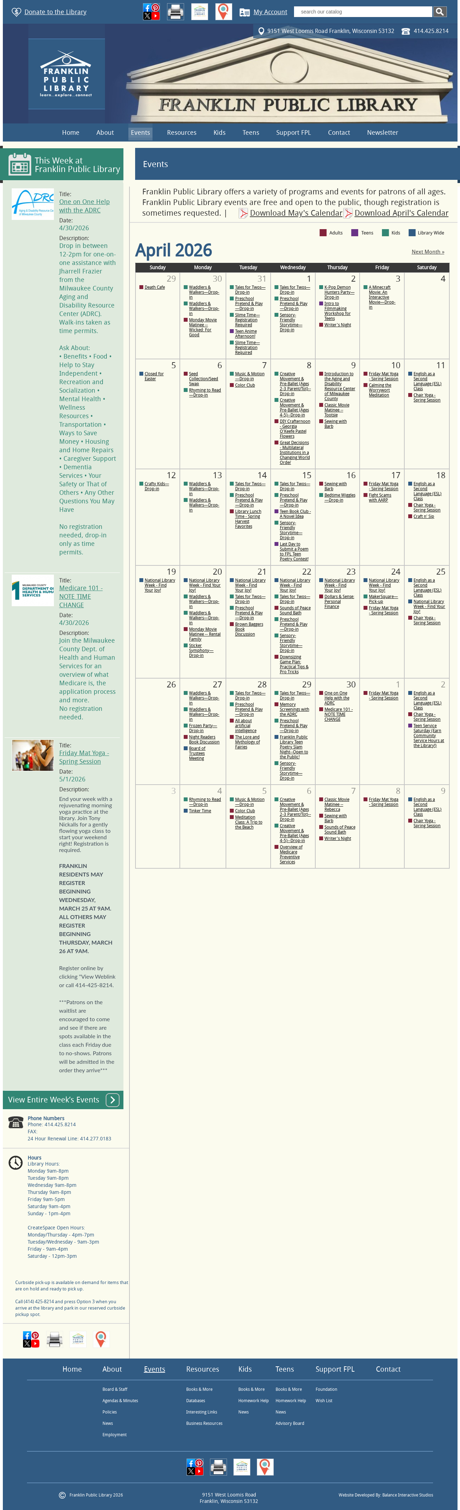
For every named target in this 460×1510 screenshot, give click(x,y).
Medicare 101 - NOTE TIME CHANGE (81, 596)
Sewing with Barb (336, 424)
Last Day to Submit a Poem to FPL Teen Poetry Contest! (294, 552)
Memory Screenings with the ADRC (294, 709)
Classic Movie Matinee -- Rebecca (337, 804)
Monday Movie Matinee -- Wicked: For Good (203, 327)
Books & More (199, 1389)
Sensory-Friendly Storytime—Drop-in (291, 322)
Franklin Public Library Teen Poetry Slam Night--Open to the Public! (294, 747)
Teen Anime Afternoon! (246, 334)
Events (140, 133)
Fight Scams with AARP (380, 498)
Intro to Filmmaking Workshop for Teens (338, 311)
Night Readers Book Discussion (204, 740)
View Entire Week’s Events (53, 1100)
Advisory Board (290, 1423)
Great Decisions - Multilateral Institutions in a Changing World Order (295, 452)
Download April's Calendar (402, 213)
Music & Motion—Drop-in (250, 376)
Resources (181, 133)
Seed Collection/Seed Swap (203, 378)
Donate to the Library (55, 12)
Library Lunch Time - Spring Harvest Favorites (248, 519)
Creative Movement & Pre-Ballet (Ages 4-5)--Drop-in (294, 407)
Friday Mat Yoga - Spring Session (383, 376)
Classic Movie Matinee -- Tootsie (337, 410)
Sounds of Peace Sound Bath (295, 610)
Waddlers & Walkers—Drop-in (204, 292)
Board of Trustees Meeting (197, 753)
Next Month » (428, 252)
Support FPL (293, 133)
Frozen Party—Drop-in (203, 728)
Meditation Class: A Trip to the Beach (248, 822)
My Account (270, 12)
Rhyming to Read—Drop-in (205, 393)
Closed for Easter (154, 376)
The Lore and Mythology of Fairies (247, 742)
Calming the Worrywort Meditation (380, 390)
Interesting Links (201, 1412)
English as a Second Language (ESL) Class (428, 381)
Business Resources (204, 1423)
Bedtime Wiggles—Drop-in (340, 498)
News (107, 1423)
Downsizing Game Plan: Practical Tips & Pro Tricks (294, 664)
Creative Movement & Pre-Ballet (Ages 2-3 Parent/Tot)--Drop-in (295, 383)
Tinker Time (200, 810)
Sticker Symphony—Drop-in (201, 650)
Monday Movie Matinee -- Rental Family (205, 634)
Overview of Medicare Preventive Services (291, 854)
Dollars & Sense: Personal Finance (339, 601)
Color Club (245, 385)
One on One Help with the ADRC (337, 698)
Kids (220, 133)
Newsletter (382, 133)
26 (171, 685)
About (105, 133)
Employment (114, 1435)
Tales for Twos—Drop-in (250, 290)
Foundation (326, 1389)
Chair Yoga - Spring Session (427, 398)
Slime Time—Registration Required (247, 319)
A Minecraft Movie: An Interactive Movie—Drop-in (382, 297)
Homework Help (253, 1401)
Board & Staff (114, 1389)
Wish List (324, 1401)
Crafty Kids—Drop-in (157, 486)
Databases (195, 1401)
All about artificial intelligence (245, 725)
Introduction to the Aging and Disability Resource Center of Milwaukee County (340, 386)
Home (70, 133)
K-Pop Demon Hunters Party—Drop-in (340, 292)
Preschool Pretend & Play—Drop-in (249, 303)
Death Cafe (155, 287)
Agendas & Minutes (120, 1401)
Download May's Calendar (296, 213)
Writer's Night (338, 324)
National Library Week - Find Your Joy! (160, 585)
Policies (109, 1412)
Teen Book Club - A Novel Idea (295, 514)
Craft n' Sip (424, 516)
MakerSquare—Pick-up (383, 599)
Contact (339, 133)
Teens (251, 133)
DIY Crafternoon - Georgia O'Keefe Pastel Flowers (295, 429)
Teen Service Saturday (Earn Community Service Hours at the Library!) (429, 735)
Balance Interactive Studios (407, 1495)
